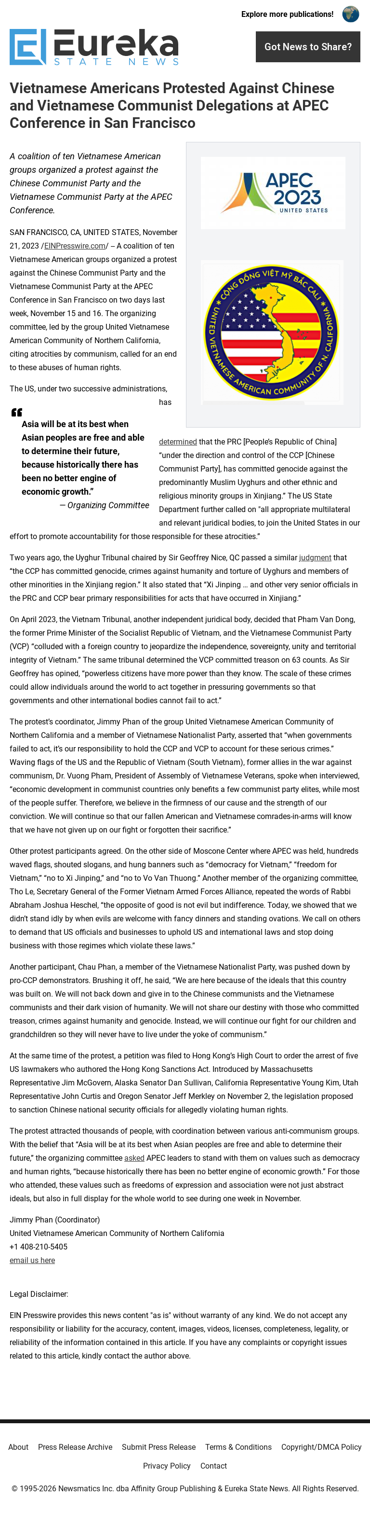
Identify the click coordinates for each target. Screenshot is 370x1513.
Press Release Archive (75, 1447)
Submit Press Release (159, 1447)
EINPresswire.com (75, 245)
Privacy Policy (167, 1466)
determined (178, 441)
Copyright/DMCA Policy (321, 1447)
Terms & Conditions (238, 1447)
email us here (32, 1260)
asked (134, 1158)
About (18, 1447)
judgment (315, 557)
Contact (213, 1466)
